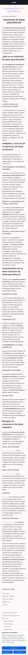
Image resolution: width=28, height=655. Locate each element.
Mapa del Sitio (6, 602)
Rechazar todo (19, 652)
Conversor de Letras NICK (9, 612)
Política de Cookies (6, 644)
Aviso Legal (5, 593)
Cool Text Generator (8, 522)
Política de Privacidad (8, 596)
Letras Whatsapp (8, 624)
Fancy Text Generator (8, 450)
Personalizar (7, 652)
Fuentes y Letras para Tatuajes (11, 615)
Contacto (4, 604)
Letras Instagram (8, 621)
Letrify (14, 2)
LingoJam (5, 497)
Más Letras (5, 618)
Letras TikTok (7, 626)
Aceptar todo (14, 648)
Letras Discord (8, 629)
